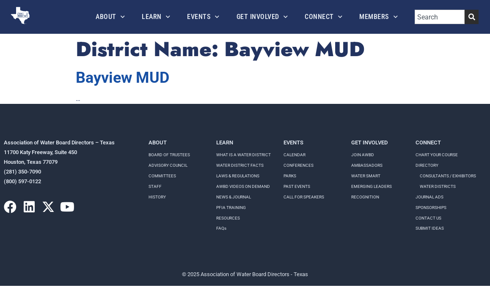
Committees (162, 176)
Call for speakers (304, 197)
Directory (427, 165)
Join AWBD (362, 154)
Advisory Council (168, 165)
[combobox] (440, 17)
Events (203, 16)
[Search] (472, 17)
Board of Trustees (169, 154)
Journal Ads (429, 197)
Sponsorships (431, 207)
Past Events (297, 186)
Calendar (295, 154)
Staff (155, 186)
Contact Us (428, 218)
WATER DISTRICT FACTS (240, 165)
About (110, 16)
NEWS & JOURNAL (233, 197)
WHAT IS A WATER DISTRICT (243, 154)
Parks (290, 176)
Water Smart (365, 176)
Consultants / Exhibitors (448, 176)
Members (378, 16)
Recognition (365, 197)
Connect (323, 16)
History (157, 197)
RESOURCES (228, 218)
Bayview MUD (122, 78)
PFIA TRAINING (231, 207)
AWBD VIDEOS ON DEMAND (243, 186)
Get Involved (262, 16)
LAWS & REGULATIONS (237, 176)
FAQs (221, 228)
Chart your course (437, 154)
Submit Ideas (430, 228)
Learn (156, 16)
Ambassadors (367, 165)
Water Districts (438, 186)
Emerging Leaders (371, 186)
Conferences (299, 165)
